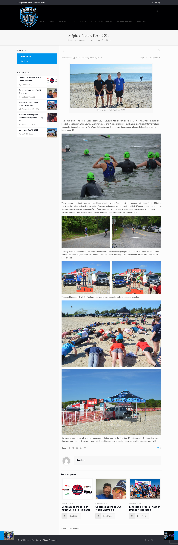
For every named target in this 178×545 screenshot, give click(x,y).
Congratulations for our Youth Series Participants (76, 508)
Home (70, 40)
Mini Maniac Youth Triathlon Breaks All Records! (144, 508)
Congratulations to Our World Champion (108, 508)
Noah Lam (80, 58)
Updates (81, 40)
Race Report (26, 56)
